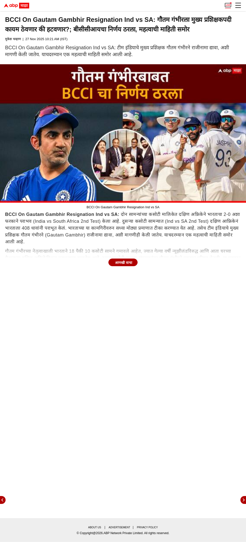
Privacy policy (147, 527)
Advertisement (119, 527)
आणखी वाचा (123, 263)
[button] (238, 5)
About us (94, 527)
